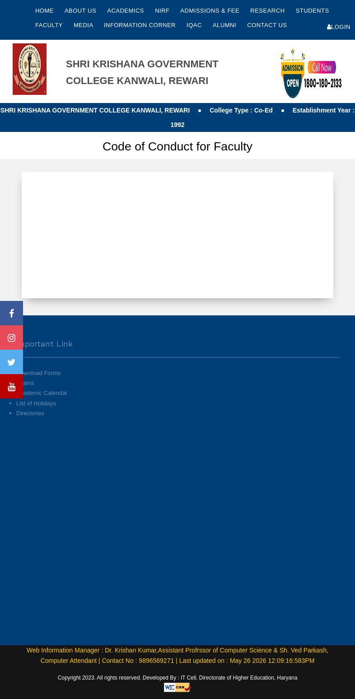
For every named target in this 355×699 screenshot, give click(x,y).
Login (338, 26)
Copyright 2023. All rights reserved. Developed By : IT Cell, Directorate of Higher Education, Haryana (178, 678)
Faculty (50, 25)
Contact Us (267, 25)
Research (268, 10)
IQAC (195, 25)
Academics (126, 10)
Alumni (225, 25)
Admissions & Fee (210, 10)
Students (312, 10)
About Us (81, 10)
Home (44, 10)
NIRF (162, 10)
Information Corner (141, 25)
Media (84, 25)
